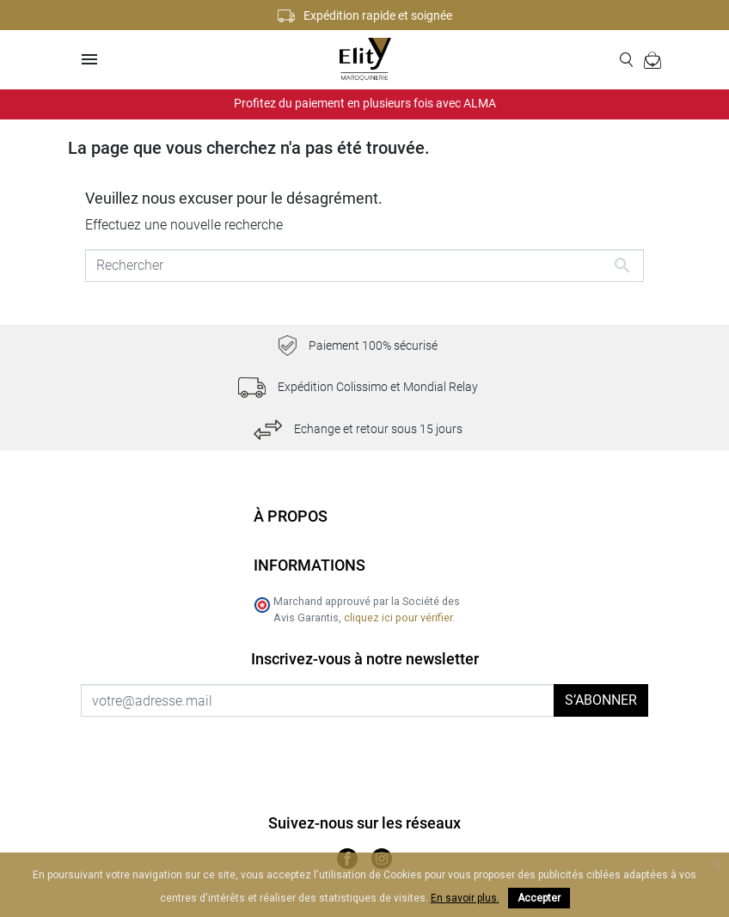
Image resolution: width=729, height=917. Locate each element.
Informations (309, 565)
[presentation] (224, 750)
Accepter (539, 898)
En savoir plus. (465, 898)
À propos (291, 516)
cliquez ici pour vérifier (398, 617)
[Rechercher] (364, 265)
